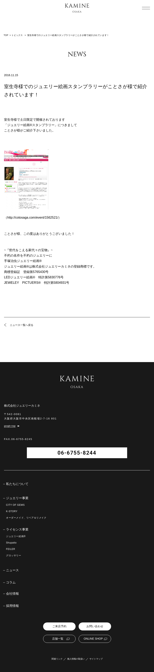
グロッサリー (13, 555)
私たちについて (17, 484)
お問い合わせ (94, 626)
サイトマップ (96, 659)
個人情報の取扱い (76, 659)
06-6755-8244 (77, 453)
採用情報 (12, 605)
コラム (11, 582)
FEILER (10, 549)
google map (10, 426)
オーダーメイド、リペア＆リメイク (26, 518)
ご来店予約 (59, 626)
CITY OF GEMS (15, 505)
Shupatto (11, 543)
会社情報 (12, 593)
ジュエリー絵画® (16, 536)
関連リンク (57, 659)
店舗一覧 (57, 638)
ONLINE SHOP (93, 638)
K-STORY (11, 511)
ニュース (12, 570)
